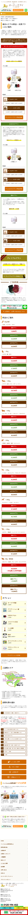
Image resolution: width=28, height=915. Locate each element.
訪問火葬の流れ (4, 847)
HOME (2, 16)
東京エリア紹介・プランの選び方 (9, 18)
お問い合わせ (4, 869)
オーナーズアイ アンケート (7, 876)
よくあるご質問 (4, 863)
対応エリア (3, 860)
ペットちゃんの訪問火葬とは (7, 844)
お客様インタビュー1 (5, 853)
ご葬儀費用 (3, 857)
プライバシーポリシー (6, 879)
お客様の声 (3, 850)
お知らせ (3, 873)
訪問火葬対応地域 (9, 16)
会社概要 (3, 866)
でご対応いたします (12, 307)
